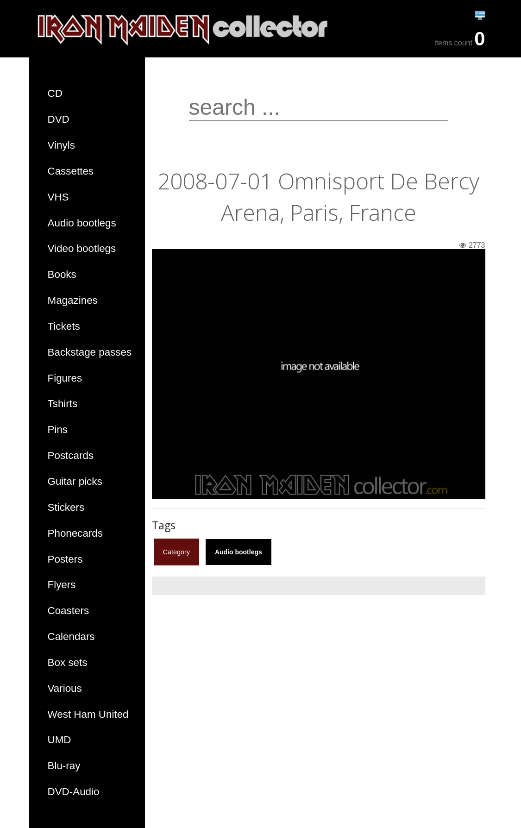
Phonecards (75, 533)
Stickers (66, 507)
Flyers (62, 584)
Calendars (71, 636)
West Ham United (88, 714)
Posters (65, 559)
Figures (65, 378)
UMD (59, 740)
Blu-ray (64, 766)
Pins (58, 429)
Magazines (73, 300)
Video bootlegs (82, 248)
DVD (58, 119)
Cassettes (71, 171)
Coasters (68, 610)
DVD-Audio (74, 791)
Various (65, 688)
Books (62, 274)
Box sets (68, 662)
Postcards (71, 455)
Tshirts (63, 403)
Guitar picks (75, 481)
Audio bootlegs (82, 223)
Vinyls (61, 145)
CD (55, 93)
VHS (58, 197)
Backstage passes (90, 352)
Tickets (64, 326)
